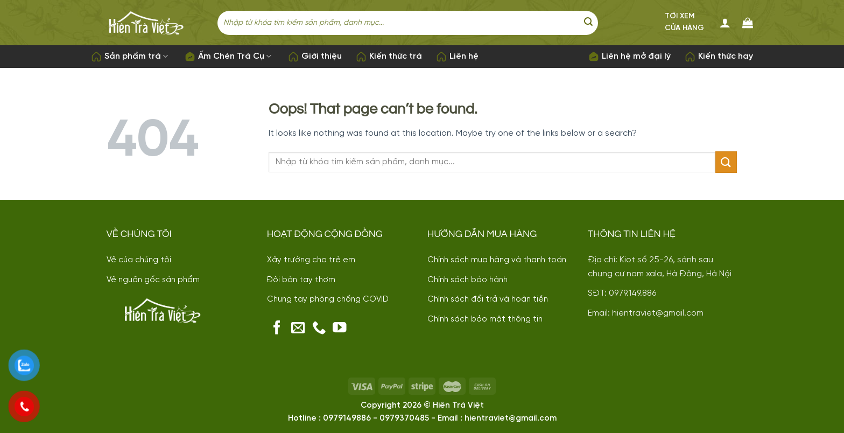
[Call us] (319, 328)
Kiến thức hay (719, 56)
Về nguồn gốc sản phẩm (153, 280)
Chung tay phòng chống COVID (328, 299)
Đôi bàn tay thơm (301, 280)
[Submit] (588, 22)
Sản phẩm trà (129, 56)
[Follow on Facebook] (277, 328)
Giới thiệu (315, 56)
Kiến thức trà (389, 56)
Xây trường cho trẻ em (311, 260)
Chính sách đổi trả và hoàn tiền (487, 299)
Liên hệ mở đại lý (629, 56)
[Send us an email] (298, 328)
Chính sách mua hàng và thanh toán (496, 260)
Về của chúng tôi (139, 260)
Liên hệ (457, 56)
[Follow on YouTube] (340, 328)
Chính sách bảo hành (467, 280)
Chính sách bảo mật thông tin (485, 319)
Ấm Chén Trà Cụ (228, 56)
